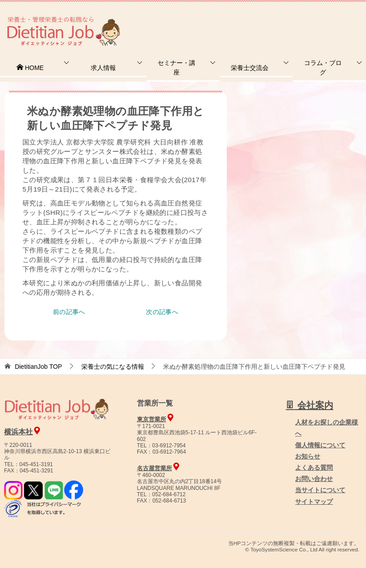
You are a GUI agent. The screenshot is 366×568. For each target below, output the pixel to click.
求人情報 (103, 67)
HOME (30, 67)
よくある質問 (314, 467)
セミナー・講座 (176, 67)
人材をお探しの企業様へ (305, 19)
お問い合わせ (314, 478)
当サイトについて (320, 490)
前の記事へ (69, 311)
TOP (38, 366)
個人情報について (320, 445)
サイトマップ (314, 501)
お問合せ (212, 20)
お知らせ (307, 456)
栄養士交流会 (250, 67)
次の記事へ (162, 311)
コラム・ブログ (323, 67)
